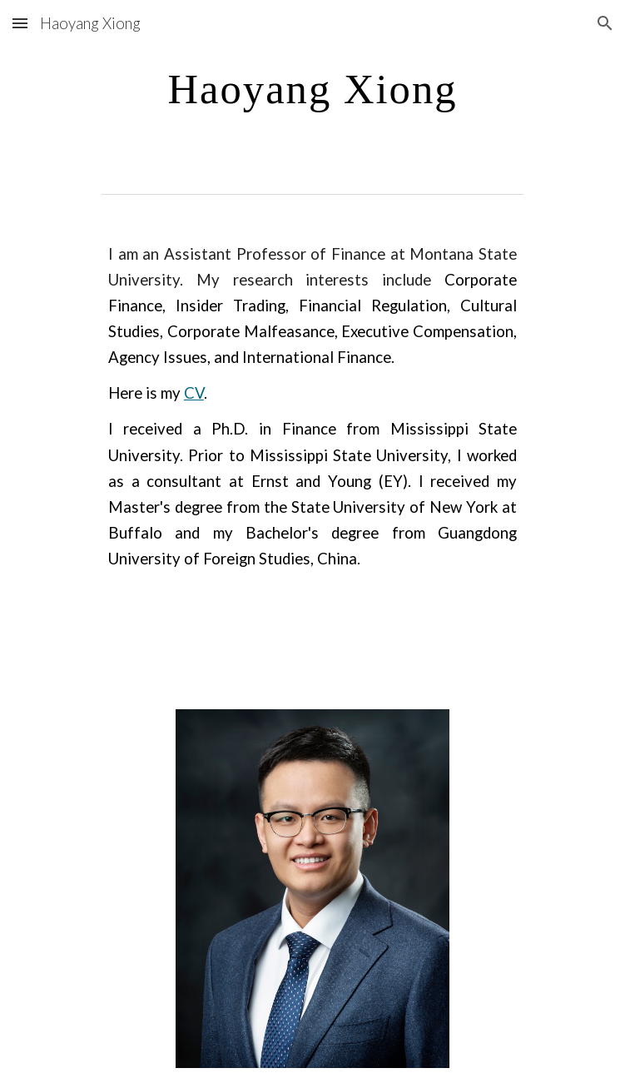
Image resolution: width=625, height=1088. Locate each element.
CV (194, 393)
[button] (20, 23)
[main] (312, 88)
